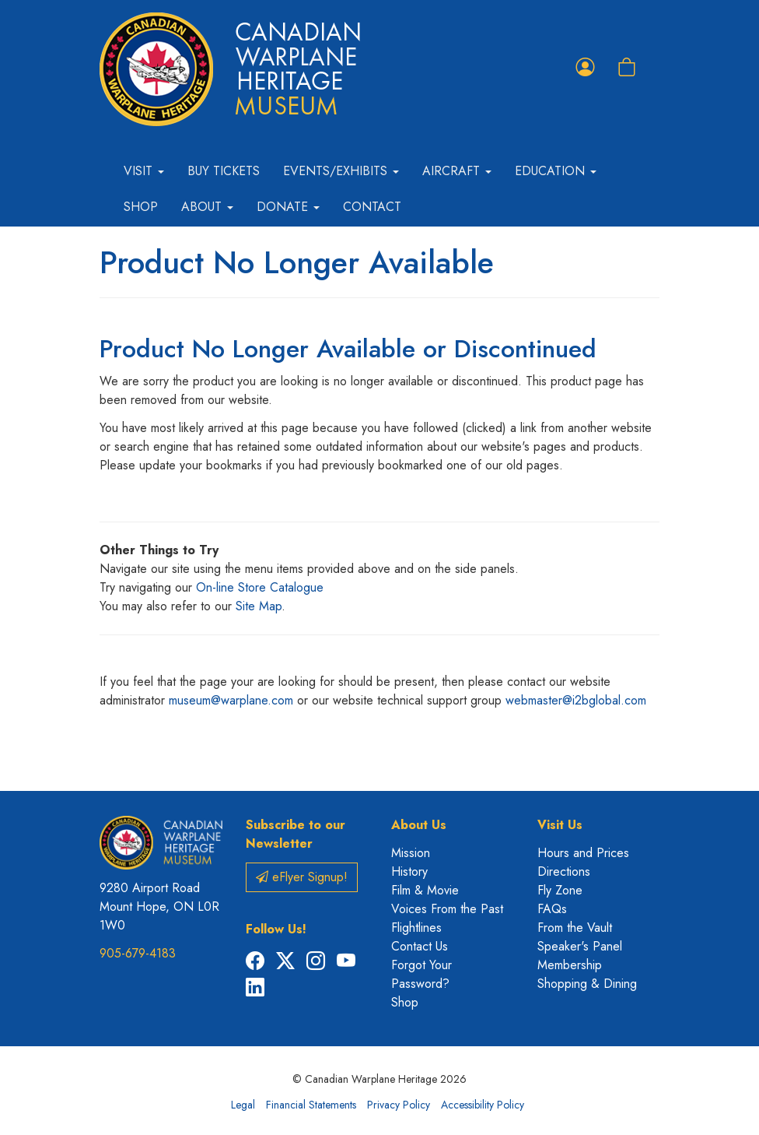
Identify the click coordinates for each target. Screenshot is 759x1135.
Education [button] (555, 171)
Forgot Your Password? (421, 974)
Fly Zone (559, 890)
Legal (243, 1104)
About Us (418, 825)
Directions (563, 871)
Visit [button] (144, 171)
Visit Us (559, 825)
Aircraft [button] (456, 171)
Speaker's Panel (579, 946)
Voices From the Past (447, 909)
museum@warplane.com (231, 700)
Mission (410, 853)
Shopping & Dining (587, 984)
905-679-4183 (138, 953)
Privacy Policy (398, 1104)
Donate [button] (288, 207)
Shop (141, 207)
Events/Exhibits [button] (341, 171)
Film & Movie (425, 890)
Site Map (259, 606)
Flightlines (416, 927)
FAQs (552, 909)
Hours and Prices (583, 853)
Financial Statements (311, 1104)
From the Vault (574, 927)
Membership (569, 965)
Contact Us (419, 946)
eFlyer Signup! (302, 877)
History (409, 871)
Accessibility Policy (482, 1104)
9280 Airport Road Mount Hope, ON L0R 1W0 (159, 906)
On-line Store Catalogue (260, 587)
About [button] (207, 207)
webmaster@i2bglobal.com (575, 700)
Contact (372, 207)
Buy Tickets (223, 171)
